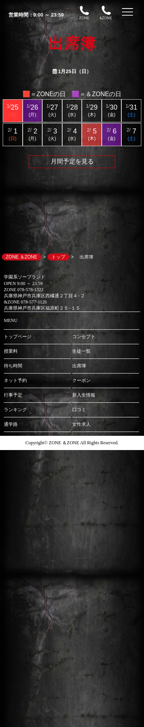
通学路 (11, 424)
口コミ (79, 409)
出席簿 (79, 366)
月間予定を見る (72, 161)
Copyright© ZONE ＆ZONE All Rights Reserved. (71, 442)
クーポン (81, 380)
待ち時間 (13, 366)
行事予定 (13, 395)
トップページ (17, 336)
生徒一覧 (81, 351)
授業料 (11, 351)
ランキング (15, 409)
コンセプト (83, 336)
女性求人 (81, 424)
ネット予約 (15, 380)
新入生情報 (83, 395)
